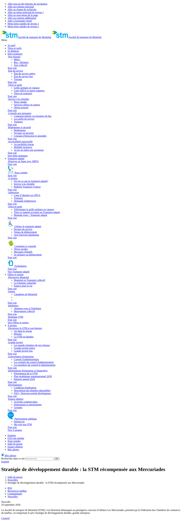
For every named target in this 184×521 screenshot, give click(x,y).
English (5, 461)
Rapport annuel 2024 (24, 379)
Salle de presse (15, 444)
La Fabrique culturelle (25, 283)
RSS (10, 488)
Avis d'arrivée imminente (26, 235)
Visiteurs (18, 121)
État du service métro (24, 73)
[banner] (26, 37)
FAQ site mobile (16, 438)
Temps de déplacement (25, 232)
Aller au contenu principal (21, 6)
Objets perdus (21, 249)
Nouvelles (13, 480)
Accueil (11, 45)
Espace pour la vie (23, 285)
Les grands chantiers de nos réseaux (32, 345)
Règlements (20, 130)
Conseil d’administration (26, 359)
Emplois (12, 435)
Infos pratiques (15, 53)
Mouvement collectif (24, 311)
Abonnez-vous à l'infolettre (27, 308)
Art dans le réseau (23, 331)
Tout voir (12, 68)
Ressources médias (17, 491)
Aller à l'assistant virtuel (20, 20)
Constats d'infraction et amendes (30, 136)
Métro (17, 59)
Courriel (5, 518)
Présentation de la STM (26, 373)
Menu (4, 40)
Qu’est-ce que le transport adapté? (31, 181)
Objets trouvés (21, 107)
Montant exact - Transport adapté (30, 215)
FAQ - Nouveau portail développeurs (32, 393)
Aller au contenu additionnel (22, 18)
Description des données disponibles (32, 390)
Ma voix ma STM (23, 424)
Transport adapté (16, 158)
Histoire (18, 334)
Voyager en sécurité (24, 133)
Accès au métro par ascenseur (29, 150)
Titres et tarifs (15, 48)
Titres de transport (23, 93)
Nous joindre (20, 102)
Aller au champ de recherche (22, 9)
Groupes (18, 407)
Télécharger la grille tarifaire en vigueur (34, 209)
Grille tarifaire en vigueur (27, 87)
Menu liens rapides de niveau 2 (23, 26)
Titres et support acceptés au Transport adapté (37, 212)
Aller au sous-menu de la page (23, 15)
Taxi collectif (20, 65)
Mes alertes (13, 449)
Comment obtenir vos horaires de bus (33, 116)
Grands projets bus (23, 351)
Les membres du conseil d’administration (34, 365)
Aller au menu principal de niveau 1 (26, 12)
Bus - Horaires (21, 62)
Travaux (18, 79)
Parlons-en (19, 421)
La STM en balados (24, 336)
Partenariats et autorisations (28, 404)
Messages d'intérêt (23, 252)
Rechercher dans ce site (13, 458)
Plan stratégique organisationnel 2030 (33, 376)
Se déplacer (13, 51)
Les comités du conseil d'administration (34, 362)
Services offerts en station (27, 104)
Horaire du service (23, 229)
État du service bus (23, 76)
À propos (12, 325)
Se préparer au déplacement (28, 254)
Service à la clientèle (24, 184)
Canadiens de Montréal (25, 294)
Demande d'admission (25, 201)
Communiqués (15, 493)
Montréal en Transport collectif (29, 280)
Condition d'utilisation (25, 387)
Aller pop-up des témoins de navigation (27, 4)
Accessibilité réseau (24, 144)
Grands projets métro (24, 348)
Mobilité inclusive (23, 147)
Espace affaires (15, 446)
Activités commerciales (26, 401)
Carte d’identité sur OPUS (27, 195)
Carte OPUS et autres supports (29, 90)
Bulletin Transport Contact (27, 186)
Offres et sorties (16, 274)
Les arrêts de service (24, 119)
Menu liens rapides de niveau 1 (23, 23)
